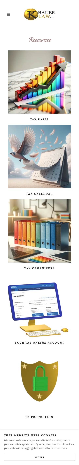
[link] (39, 14)
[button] (10, 14)
